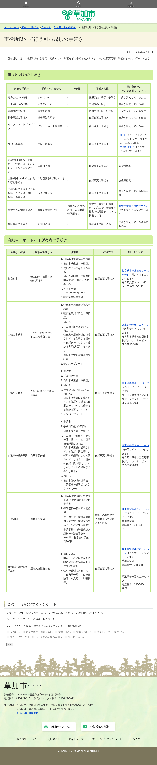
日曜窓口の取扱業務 (27, 712)
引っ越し (46, 27)
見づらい (15, 632)
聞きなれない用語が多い (39, 632)
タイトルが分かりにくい (110, 632)
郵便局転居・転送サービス (133, 205)
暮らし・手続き (30, 27)
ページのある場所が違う (48, 637)
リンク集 (135, 739)
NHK (122, 135)
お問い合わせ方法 (99, 726)
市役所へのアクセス (61, 726)
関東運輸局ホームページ (135, 324)
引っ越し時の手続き (65, 27)
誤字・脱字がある (20, 637)
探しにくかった (76, 637)
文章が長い (64, 632)
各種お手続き (127, 147)
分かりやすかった (20, 618)
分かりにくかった (45, 618)
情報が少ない (83, 632)
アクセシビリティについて (107, 739)
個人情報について (26, 739)
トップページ (11, 27)
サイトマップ (76, 739)
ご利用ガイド (52, 739)
